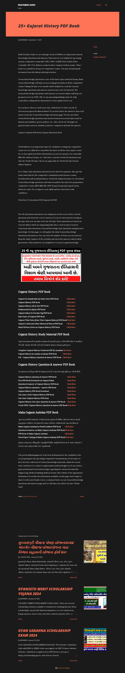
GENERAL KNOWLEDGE (100, 57)
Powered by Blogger (62, 668)
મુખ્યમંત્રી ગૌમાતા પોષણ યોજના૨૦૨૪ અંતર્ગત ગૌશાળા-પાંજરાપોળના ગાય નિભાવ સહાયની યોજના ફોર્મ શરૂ (46, 547)
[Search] (98, 5)
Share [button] (95, 47)
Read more (73, 577)
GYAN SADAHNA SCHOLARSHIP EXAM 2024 (44, 633)
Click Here (71, 299)
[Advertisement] (48, 513)
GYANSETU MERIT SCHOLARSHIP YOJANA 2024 (45, 591)
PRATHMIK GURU (26, 4)
